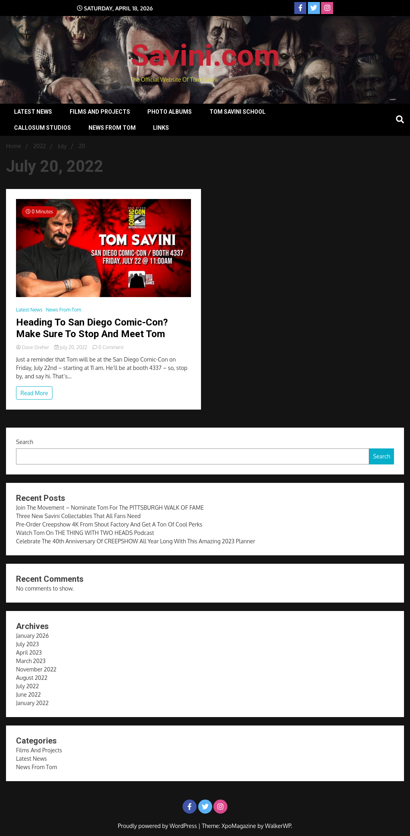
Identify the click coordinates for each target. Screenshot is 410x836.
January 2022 (32, 702)
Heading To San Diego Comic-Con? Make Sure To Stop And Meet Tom (92, 328)
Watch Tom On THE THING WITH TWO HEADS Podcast (85, 532)
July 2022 (27, 686)
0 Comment (111, 347)
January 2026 (32, 635)
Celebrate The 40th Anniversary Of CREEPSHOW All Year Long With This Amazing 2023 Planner (135, 541)
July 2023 (27, 644)
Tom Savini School (237, 112)
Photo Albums (169, 112)
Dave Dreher (33, 347)
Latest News (33, 112)
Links (161, 128)
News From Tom (112, 128)
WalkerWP (278, 825)
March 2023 (31, 660)
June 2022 (28, 694)
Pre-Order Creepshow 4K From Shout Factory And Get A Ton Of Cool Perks (109, 524)
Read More (34, 393)
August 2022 (31, 677)
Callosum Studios (42, 128)
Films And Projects (100, 112)
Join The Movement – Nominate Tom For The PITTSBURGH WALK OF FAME (110, 507)
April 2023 (29, 652)
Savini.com (205, 55)
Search (24, 441)
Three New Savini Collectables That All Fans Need (78, 515)
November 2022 (36, 669)
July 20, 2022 (71, 347)
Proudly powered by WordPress (158, 825)
